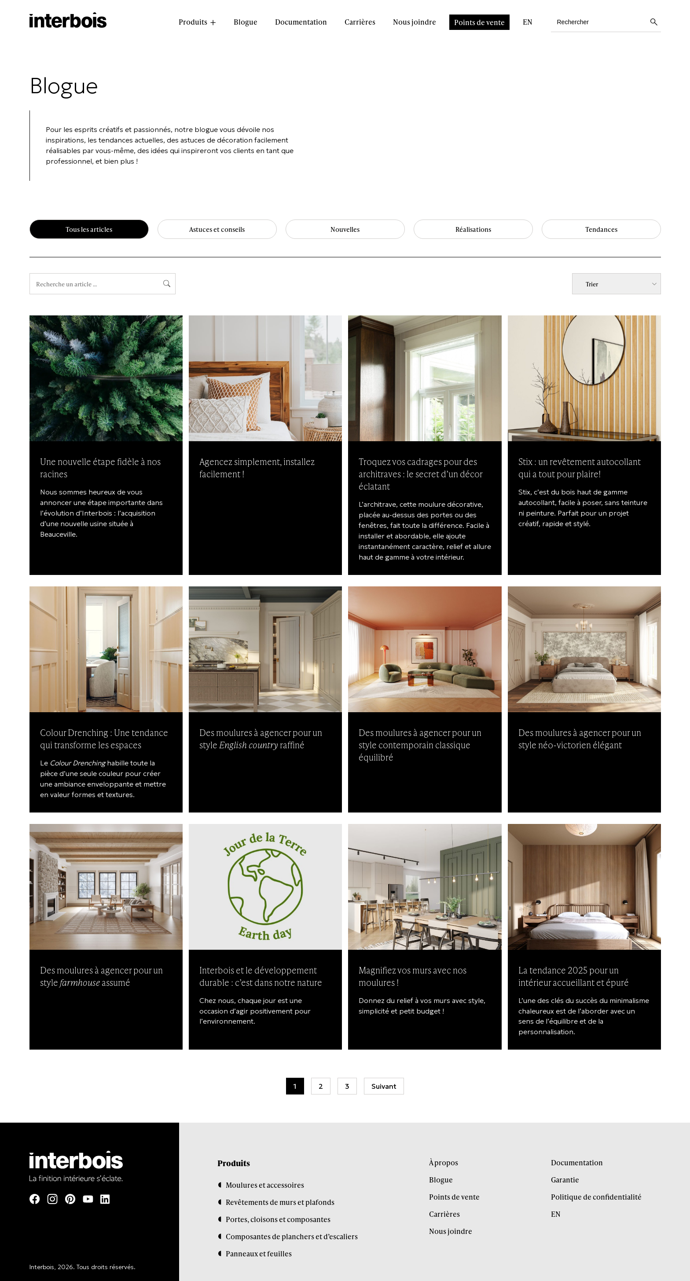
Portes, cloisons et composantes (278, 1218)
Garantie (565, 1178)
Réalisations (473, 230)
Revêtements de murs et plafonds (280, 1201)
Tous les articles (89, 230)
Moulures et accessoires (265, 1184)
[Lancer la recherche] (654, 22)
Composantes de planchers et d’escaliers (292, 1235)
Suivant (383, 1085)
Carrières (360, 22)
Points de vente (479, 22)
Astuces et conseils (217, 230)
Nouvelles (345, 230)
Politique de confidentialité (596, 1195)
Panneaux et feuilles (259, 1252)
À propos (443, 1161)
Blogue (245, 22)
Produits (193, 22)
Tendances (601, 230)
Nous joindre (414, 22)
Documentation (301, 22)
